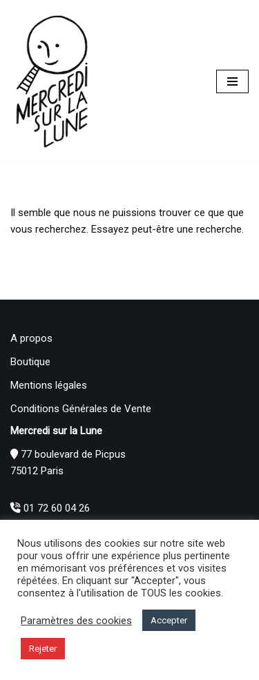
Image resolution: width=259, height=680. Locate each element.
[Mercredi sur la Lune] (51, 81)
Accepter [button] (169, 620)
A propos (31, 338)
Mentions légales (48, 385)
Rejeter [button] (43, 648)
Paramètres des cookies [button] (76, 620)
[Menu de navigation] (232, 81)
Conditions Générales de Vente (80, 408)
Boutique (30, 362)
